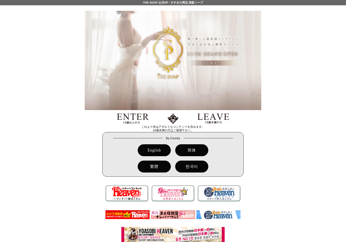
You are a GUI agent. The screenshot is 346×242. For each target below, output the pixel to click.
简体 (192, 150)
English (154, 150)
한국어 (192, 166)
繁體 (154, 166)
